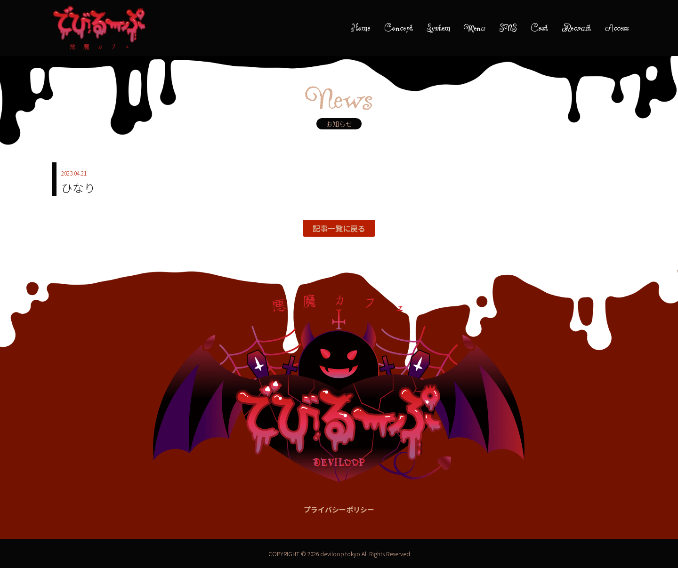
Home (360, 28)
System (438, 28)
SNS (508, 28)
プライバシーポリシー (339, 509)
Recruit (576, 28)
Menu (474, 28)
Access (617, 28)
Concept (398, 28)
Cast (539, 28)
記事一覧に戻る (339, 228)
